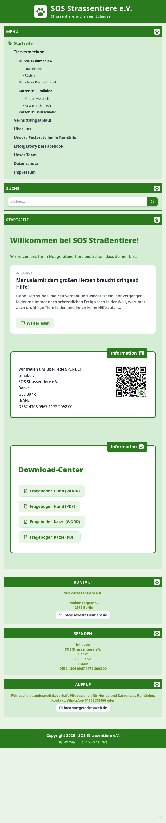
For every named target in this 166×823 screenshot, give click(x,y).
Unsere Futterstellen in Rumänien (46, 137)
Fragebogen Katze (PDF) (50, 537)
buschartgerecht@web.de (83, 707)
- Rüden (29, 75)
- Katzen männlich (37, 105)
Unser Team (25, 154)
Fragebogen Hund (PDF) (49, 506)
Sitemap (67, 742)
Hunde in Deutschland (37, 82)
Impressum (25, 172)
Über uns (22, 129)
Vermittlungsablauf (32, 120)
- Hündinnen (32, 68)
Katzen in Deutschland (37, 112)
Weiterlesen (35, 323)
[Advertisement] (83, 785)
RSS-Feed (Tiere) (94, 742)
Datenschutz (26, 163)
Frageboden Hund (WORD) (52, 491)
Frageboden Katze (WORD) (52, 521)
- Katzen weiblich (36, 98)
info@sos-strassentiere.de (83, 615)
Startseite (20, 43)
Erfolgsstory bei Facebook (38, 146)
